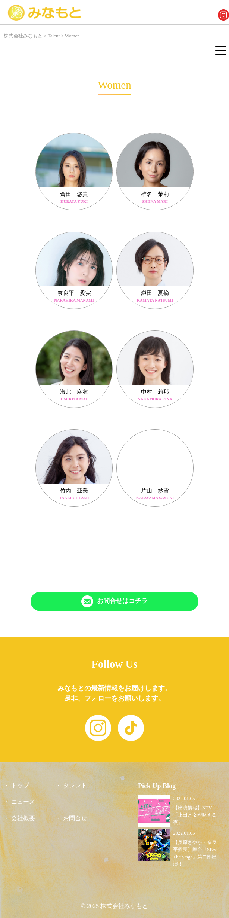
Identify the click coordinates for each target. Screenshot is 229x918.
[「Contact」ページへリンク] (114, 601)
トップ (20, 785)
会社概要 (23, 818)
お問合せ (75, 818)
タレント (75, 785)
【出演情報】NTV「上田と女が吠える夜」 (195, 815)
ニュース (23, 802)
